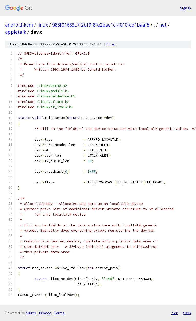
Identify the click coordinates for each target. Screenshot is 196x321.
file (110, 44)
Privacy (45, 313)
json (187, 313)
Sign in (185, 8)
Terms (59, 313)
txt (174, 313)
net (163, 25)
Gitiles (31, 313)
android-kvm (19, 25)
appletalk (15, 32)
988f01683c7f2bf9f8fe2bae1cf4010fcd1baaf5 (100, 25)
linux (42, 25)
